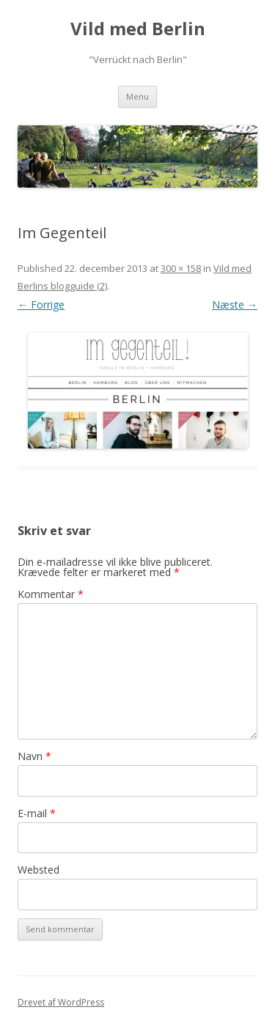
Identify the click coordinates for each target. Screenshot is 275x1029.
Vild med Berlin (137, 29)
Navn (34, 756)
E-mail (37, 813)
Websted (38, 870)
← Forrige (41, 304)
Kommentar (51, 594)
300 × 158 (181, 268)
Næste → (234, 304)
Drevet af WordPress (61, 1002)
